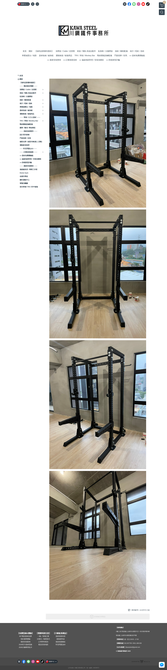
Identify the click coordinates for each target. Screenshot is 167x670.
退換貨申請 (60, 639)
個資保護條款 (60, 642)
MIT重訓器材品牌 (25, 636)
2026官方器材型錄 (25, 644)
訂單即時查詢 (43, 642)
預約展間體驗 (25, 639)
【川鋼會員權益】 (60, 633)
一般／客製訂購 (43, 636)
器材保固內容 (60, 636)
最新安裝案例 (25, 642)
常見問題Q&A (61, 644)
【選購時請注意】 (43, 633)
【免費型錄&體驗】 (25, 633)
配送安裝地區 (43, 644)
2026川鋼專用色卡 (25, 647)
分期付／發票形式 (43, 639)
